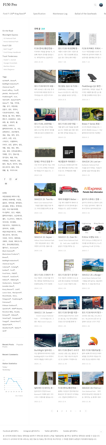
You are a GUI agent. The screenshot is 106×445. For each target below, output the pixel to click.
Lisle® (17, 289)
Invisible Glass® (8, 286)
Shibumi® (14, 315)
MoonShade (6, 296)
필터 (12, 167)
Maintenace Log (60, 13)
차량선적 (13, 160)
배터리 (18, 116)
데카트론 (11, 203)
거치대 (16, 103)
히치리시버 (13, 170)
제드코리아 (6, 235)
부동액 (12, 122)
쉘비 (3, 219)
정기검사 (5, 157)
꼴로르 (4, 203)
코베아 (4, 241)
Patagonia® (6, 299)
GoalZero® (14, 276)
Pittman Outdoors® (9, 305)
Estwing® (14, 267)
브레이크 (11, 125)
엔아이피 (5, 228)
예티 (17, 148)
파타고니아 (18, 241)
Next (85, 411)
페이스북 (4, 179)
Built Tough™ (8, 49)
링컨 (3, 209)
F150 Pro (10, 5)
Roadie (17, 312)
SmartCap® (6, 318)
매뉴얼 (4, 116)
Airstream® (14, 247)
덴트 (9, 109)
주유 (15, 157)
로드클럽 (5, 206)
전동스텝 (16, 154)
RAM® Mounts (17, 308)
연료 (8, 148)
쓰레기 (4, 144)
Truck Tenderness (9, 56)
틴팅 (20, 164)
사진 (18, 128)
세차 (12, 135)
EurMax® (5, 270)
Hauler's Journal (10, 60)
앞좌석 (15, 144)
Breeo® (13, 80)
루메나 (12, 206)
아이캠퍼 (13, 222)
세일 (8, 135)
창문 (18, 160)
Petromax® (6, 302)
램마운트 (19, 203)
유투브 (6, 183)
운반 (8, 151)
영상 (12, 148)
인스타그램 (10, 179)
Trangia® (5, 321)
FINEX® (14, 273)
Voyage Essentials (10, 63)
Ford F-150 (6, 45)
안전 (9, 144)
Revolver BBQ (7, 312)
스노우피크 (10, 219)
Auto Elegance (9, 69)
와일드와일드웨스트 (9, 231)
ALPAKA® (5, 80)
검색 (95, 5)
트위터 (16, 179)
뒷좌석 (15, 109)
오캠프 (12, 228)
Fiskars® (5, 276)
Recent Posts (8, 344)
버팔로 (18, 212)
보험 (3, 122)
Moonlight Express (10, 35)
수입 (14, 138)
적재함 (4, 154)
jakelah (5, 93)
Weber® (5, 103)
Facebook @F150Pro (10, 431)
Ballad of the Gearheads (86, 13)
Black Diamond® (8, 251)
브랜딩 (4, 125)
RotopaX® (6, 315)
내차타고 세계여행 (8, 199)
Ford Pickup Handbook (12, 52)
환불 (3, 170)
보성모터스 (12, 119)
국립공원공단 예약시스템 (10, 196)
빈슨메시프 (18, 215)
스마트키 (5, 141)
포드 (3, 244)
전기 (9, 154)
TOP (101, 432)
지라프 (4, 238)
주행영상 (5, 160)
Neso (15, 296)
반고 (12, 212)
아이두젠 (5, 222)
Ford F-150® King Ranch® (14, 13)
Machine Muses (9, 66)
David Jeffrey (7, 90)
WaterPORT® (15, 100)
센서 (17, 135)
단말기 (4, 109)
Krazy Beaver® (8, 289)
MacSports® (13, 93)
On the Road (7, 30)
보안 (18, 119)
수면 (9, 138)
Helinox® (5, 280)
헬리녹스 (5, 247)
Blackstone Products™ (10, 254)
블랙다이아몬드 (7, 215)
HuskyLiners (7, 283)
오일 (3, 151)
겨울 (3, 106)
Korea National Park (11, 41)
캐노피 (9, 164)
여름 (3, 148)
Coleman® (6, 267)
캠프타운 (17, 238)
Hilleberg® (14, 280)
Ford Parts (6, 273)
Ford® (16, 90)
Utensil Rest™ (15, 321)
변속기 (4, 119)
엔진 (20, 144)
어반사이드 (6, 225)
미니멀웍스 (6, 212)
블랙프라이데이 (7, 128)
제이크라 (14, 235)
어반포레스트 (15, 225)
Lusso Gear (6, 292)
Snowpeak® (16, 318)
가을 (11, 103)
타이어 (15, 164)
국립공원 (14, 106)
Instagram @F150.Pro (32, 431)
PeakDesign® (7, 96)
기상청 (18, 199)
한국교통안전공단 (13, 244)
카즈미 (10, 238)
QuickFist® (6, 308)
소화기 (4, 138)
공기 (8, 106)
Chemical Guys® (8, 87)
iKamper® (16, 283)
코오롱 (10, 241)
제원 (11, 157)
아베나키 (19, 219)
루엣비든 (19, 206)
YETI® (4, 331)
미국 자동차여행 (12, 209)
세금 (3, 135)
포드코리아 (6, 167)
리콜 (17, 112)
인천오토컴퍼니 (16, 151)
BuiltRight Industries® (10, 84)
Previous (52, 411)
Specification (39, 13)
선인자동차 (15, 132)
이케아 (19, 231)
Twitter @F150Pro (51, 431)
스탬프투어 (13, 141)
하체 (17, 167)
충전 (3, 164)
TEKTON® (5, 100)
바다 (12, 116)
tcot (15, 96)
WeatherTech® (7, 328)
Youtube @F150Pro (70, 431)
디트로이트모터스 (8, 112)
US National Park (10, 38)
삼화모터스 (6, 132)
